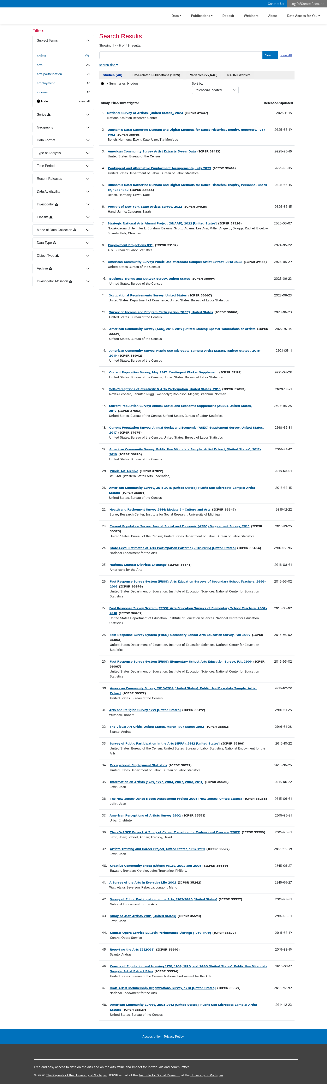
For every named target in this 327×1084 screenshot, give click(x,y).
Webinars (251, 16)
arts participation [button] (49, 74)
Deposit (228, 16)
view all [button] (84, 101)
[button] (87, 56)
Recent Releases (49, 178)
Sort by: (197, 84)
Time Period (46, 166)
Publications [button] (200, 16)
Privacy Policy (174, 1037)
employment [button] (46, 83)
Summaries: (117, 84)
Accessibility (151, 1037)
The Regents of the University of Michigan (76, 1075)
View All (286, 55)
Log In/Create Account (307, 4)
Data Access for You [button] (302, 16)
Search (270, 55)
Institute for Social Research (159, 1075)
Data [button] (175, 16)
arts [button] (39, 65)
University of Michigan (206, 1075)
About (273, 16)
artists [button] (41, 56)
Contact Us (276, 4)
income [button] (42, 92)
